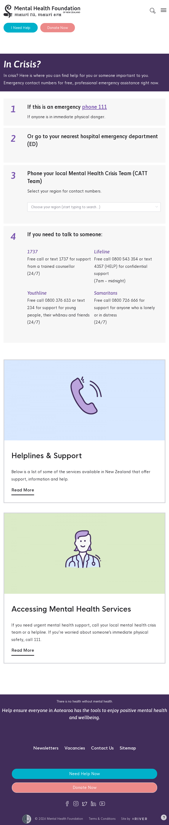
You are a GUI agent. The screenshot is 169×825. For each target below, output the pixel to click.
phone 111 (94, 107)
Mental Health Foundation (65, 819)
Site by (134, 819)
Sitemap (128, 748)
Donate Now (57, 27)
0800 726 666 (125, 300)
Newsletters (46, 748)
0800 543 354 (125, 259)
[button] (164, 818)
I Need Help (20, 27)
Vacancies (74, 748)
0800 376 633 (58, 300)
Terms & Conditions (102, 819)
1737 (63, 259)
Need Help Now (84, 773)
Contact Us (102, 748)
